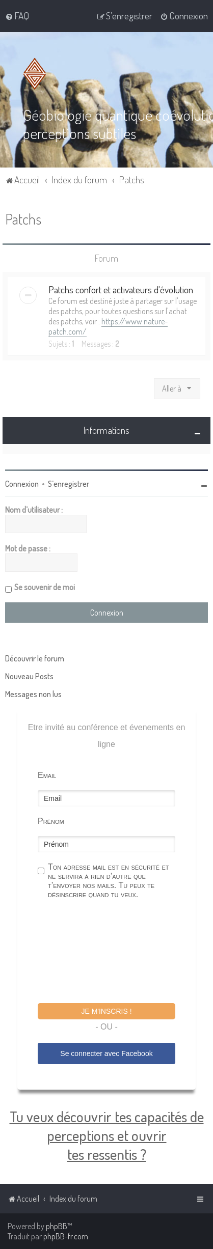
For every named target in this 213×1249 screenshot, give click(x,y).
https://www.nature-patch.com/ (108, 326)
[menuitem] (17, 16)
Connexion (22, 484)
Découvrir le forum (34, 658)
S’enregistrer (68, 484)
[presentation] (115, 952)
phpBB (56, 1226)
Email (47, 775)
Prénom (51, 821)
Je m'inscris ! (106, 1011)
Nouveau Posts (29, 676)
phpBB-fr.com (65, 1236)
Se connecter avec (106, 1053)
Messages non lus (33, 694)
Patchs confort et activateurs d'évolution (120, 289)
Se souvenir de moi (44, 587)
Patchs (23, 218)
